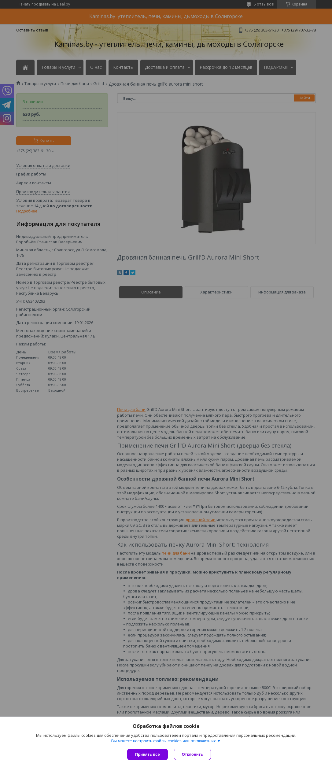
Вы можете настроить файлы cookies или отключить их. (164, 741)
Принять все (147, 754)
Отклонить (192, 754)
